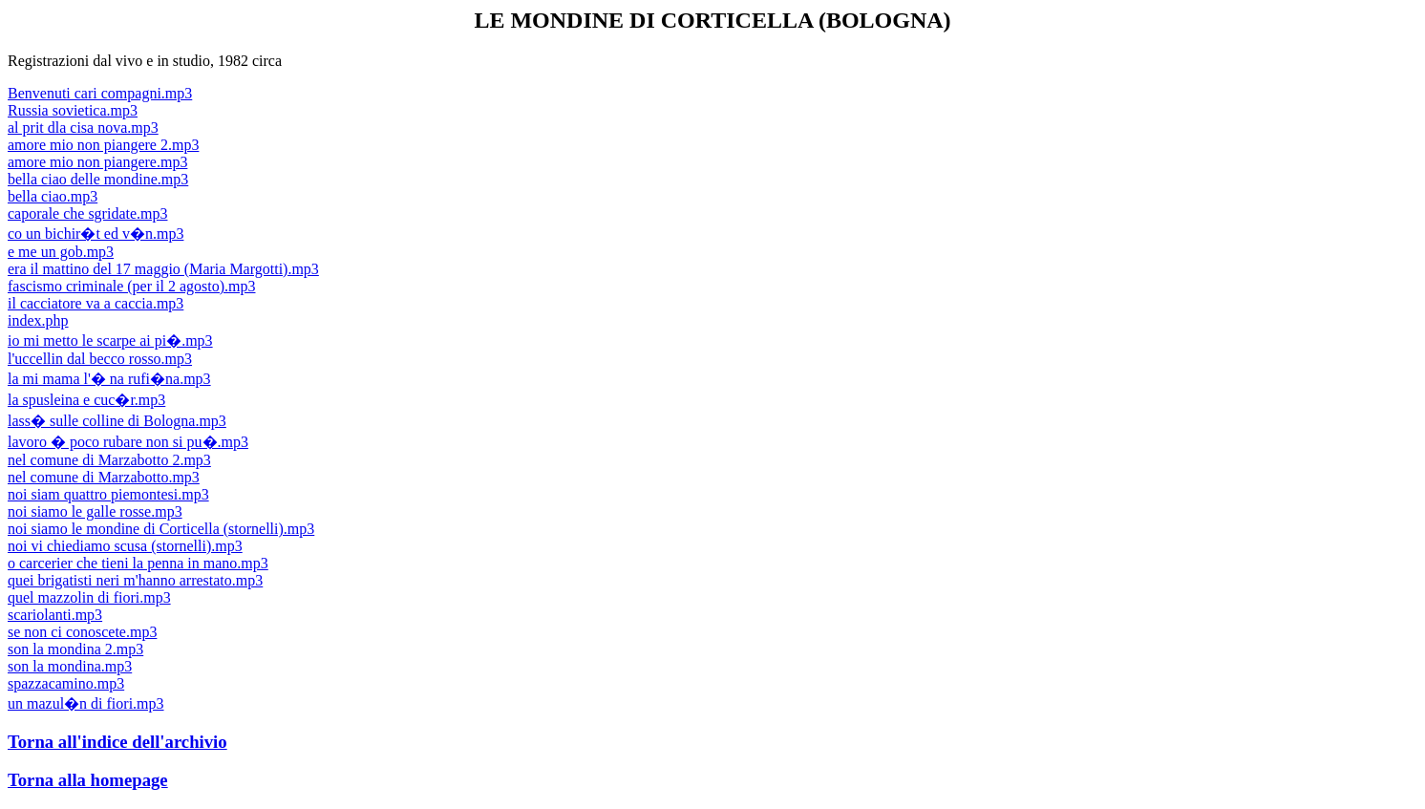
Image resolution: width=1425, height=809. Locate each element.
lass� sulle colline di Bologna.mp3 (117, 421)
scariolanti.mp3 (55, 615)
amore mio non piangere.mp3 (97, 162)
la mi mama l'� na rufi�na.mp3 (109, 379)
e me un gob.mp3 (61, 252)
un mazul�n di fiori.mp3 (86, 703)
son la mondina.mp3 (70, 666)
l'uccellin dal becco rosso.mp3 (100, 359)
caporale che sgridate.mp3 (87, 213)
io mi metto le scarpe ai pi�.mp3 (110, 340)
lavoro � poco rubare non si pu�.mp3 (128, 442)
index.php (38, 320)
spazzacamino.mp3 (66, 683)
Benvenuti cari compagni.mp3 (100, 93)
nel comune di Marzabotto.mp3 (104, 477)
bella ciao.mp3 (52, 196)
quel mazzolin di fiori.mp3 (89, 597)
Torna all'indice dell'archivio (117, 742)
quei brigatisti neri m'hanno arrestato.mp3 (135, 580)
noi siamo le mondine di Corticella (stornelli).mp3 (161, 529)
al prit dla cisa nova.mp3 (83, 127)
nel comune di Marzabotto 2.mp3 (109, 460)
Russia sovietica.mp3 (73, 110)
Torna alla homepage (88, 780)
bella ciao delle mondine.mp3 (98, 179)
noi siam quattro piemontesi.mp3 (108, 494)
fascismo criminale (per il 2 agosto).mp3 (131, 286)
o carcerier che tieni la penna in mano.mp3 (138, 563)
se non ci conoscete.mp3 (82, 632)
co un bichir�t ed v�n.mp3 (95, 233)
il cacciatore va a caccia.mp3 (95, 303)
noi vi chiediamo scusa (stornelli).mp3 (125, 546)
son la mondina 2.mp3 (75, 649)
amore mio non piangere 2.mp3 (103, 145)
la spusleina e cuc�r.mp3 (86, 400)
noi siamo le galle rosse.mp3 (95, 511)
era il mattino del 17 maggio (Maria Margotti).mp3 (163, 269)
